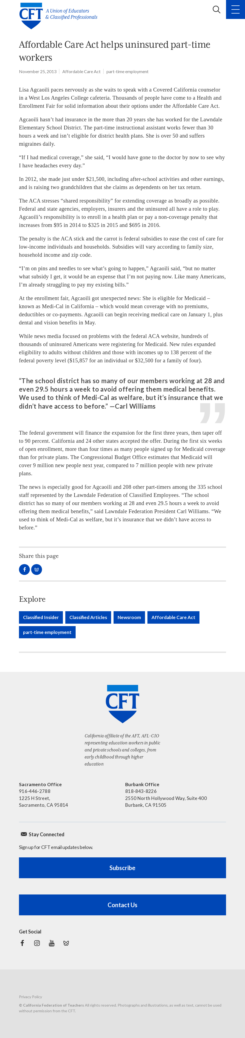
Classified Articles (88, 617)
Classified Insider (41, 617)
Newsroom (129, 617)
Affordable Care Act (81, 71)
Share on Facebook (24, 569)
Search (216, 9)
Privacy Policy (30, 996)
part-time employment (128, 71)
